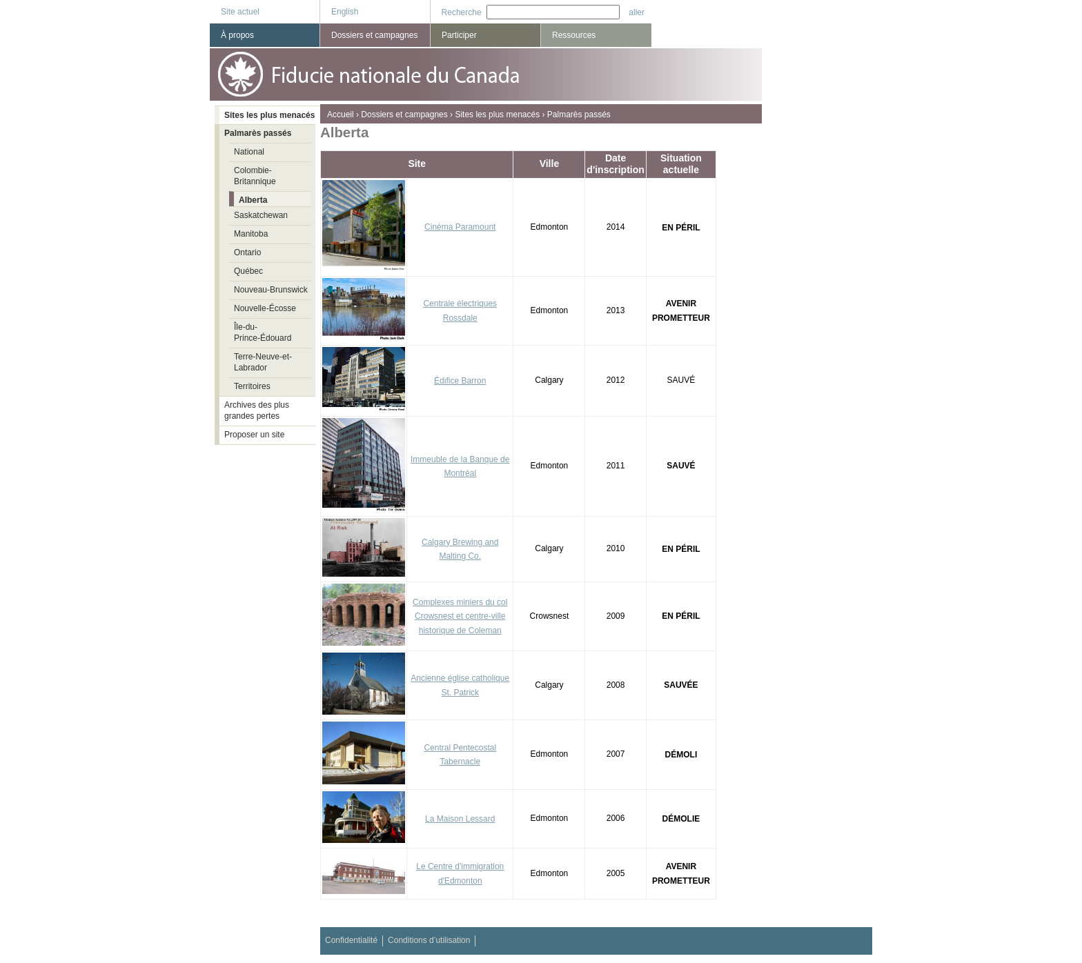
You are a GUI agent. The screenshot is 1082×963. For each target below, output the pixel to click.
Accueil (340, 114)
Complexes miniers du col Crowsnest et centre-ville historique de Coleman (460, 616)
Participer (459, 35)
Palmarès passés (579, 114)
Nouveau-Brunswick (271, 290)
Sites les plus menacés (497, 114)
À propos (237, 35)
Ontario (247, 252)
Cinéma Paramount (459, 227)
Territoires (252, 386)
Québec (248, 271)
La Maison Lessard (460, 819)
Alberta (253, 200)
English (344, 12)
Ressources (574, 35)
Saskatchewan (261, 215)
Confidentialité (351, 940)
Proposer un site (254, 434)
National (249, 152)
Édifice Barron (460, 381)
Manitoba (251, 234)
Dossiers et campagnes (404, 114)
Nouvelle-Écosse (265, 308)
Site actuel (240, 12)
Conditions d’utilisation (429, 940)
